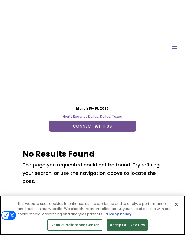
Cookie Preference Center (74, 224)
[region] (92, 215)
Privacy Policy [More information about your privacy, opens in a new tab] (117, 214)
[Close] (176, 204)
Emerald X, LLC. (78, 169)
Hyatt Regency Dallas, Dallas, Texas (92, 54)
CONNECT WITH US (92, 63)
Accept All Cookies (127, 224)
